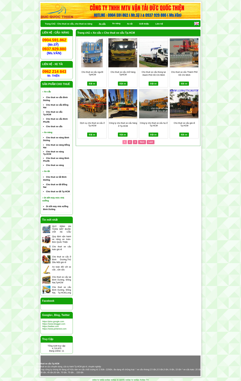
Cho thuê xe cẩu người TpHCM (92, 73)
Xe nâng (48, 132)
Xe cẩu (47, 91)
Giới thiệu (144, 24)
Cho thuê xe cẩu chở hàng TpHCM (123, 73)
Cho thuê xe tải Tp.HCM (58, 191)
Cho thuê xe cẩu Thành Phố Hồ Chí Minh (184, 73)
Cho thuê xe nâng (55, 165)
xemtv (122, 380)
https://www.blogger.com (53, 324)
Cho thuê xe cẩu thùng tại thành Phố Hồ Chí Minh (154, 73)
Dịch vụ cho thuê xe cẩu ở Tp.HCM (92, 124)
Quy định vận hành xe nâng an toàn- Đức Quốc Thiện (61, 239)
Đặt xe (92, 83)
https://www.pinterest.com (54, 329)
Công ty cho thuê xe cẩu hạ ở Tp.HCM (154, 124)
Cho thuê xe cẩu (54, 126)
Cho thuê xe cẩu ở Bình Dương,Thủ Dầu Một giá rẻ (61, 259)
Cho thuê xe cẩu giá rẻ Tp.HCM (184, 124)
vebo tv (95, 380)
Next (142, 142)
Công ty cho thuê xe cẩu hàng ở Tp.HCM (123, 124)
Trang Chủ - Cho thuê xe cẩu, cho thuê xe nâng (68, 24)
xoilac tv (115, 380)
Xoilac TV (144, 380)
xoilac (107, 380)
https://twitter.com (50, 326)
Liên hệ (159, 24)
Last (150, 142)
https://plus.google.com (53, 321)
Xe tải (47, 171)
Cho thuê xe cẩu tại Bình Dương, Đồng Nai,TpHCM (61, 280)
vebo (102, 380)
